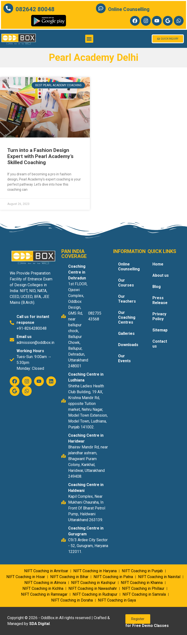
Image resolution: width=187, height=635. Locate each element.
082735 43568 (94, 316)
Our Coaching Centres (126, 317)
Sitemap (160, 330)
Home (157, 264)
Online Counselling (129, 9)
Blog (156, 286)
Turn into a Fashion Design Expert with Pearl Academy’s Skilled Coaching (40, 156)
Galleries (126, 333)
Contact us (159, 344)
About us (160, 275)
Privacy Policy (159, 316)
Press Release (160, 300)
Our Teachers (127, 299)
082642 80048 (35, 9)
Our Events (124, 358)
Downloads (128, 344)
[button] (89, 39)
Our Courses (126, 282)
